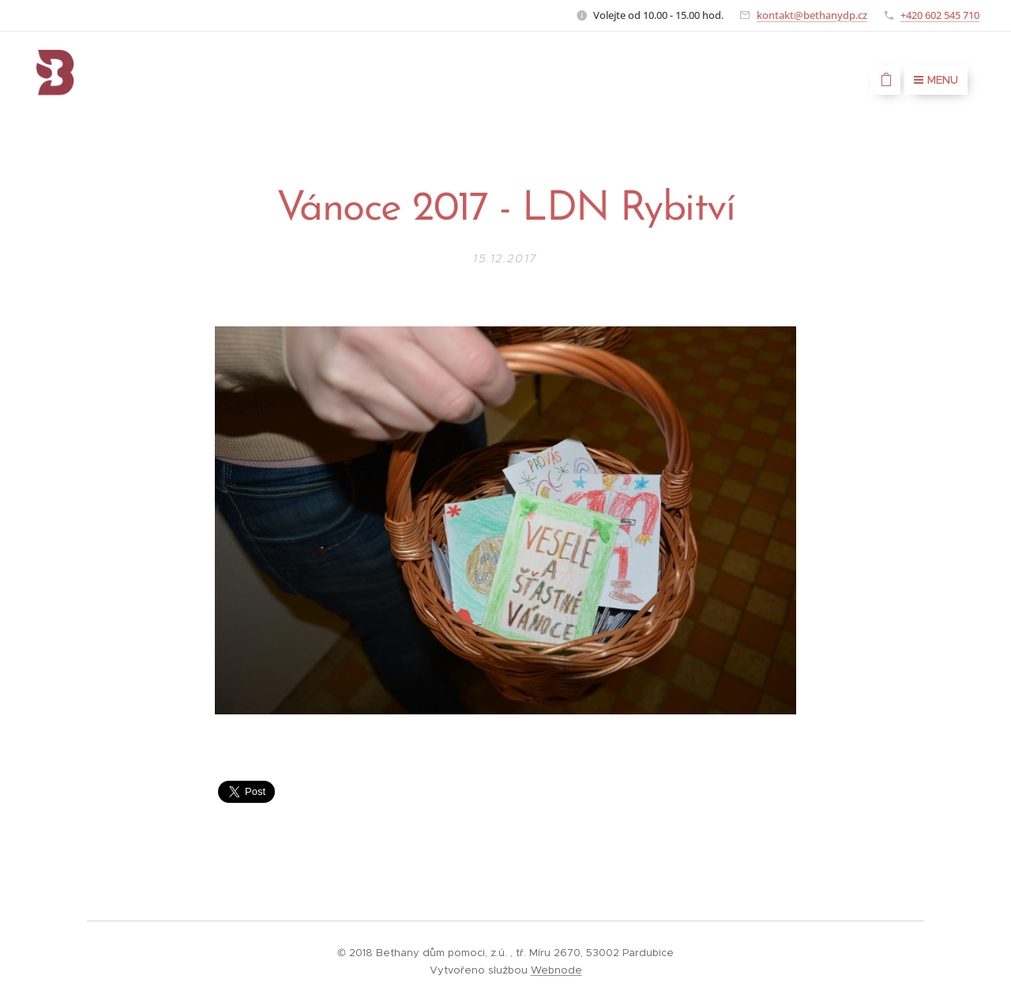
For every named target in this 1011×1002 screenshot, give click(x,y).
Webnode (556, 970)
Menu (936, 80)
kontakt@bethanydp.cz (812, 15)
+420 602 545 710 (939, 15)
